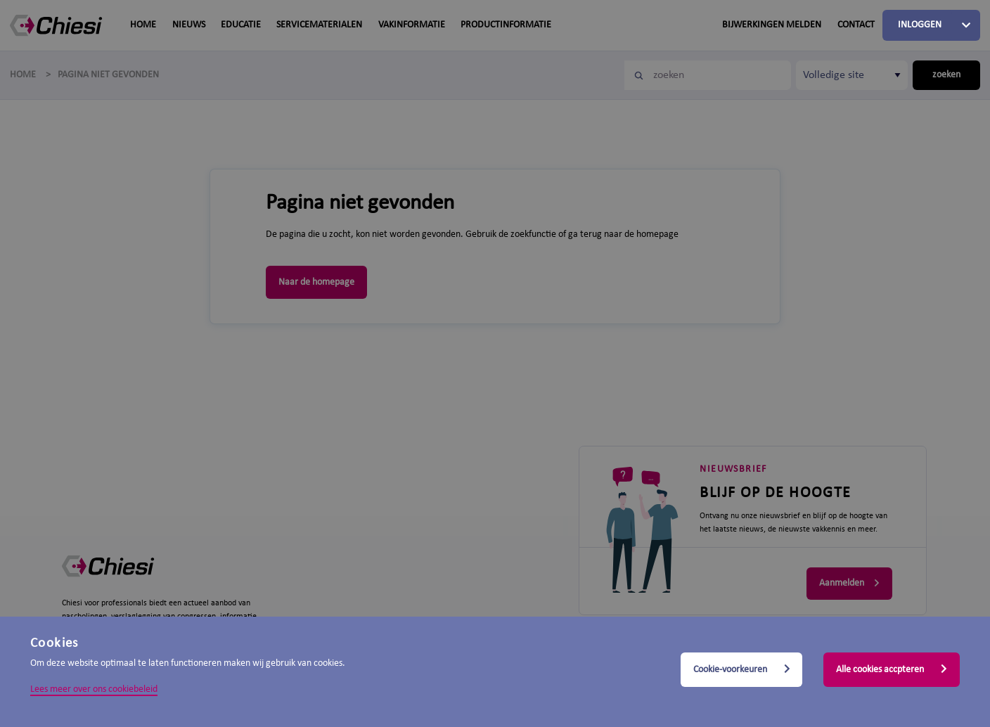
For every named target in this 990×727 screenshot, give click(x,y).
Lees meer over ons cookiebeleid (94, 689)
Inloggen (919, 25)
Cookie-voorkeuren (741, 669)
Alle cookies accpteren (891, 669)
